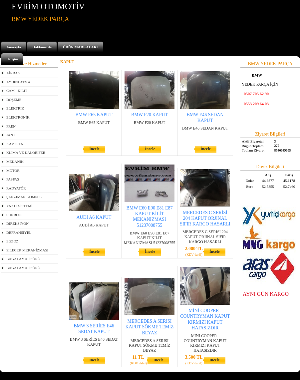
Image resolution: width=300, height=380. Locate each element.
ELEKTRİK (15, 108)
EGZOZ (12, 241)
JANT (10, 135)
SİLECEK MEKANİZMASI (27, 250)
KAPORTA (14, 144)
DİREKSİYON (17, 223)
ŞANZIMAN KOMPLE (24, 197)
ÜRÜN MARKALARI (80, 47)
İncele (94, 149)
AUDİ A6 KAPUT (94, 217)
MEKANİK (15, 162)
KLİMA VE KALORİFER (25, 153)
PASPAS (12, 179)
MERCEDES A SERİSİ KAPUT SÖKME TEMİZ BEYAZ (150, 327)
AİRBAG (13, 73)
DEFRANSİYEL (18, 232)
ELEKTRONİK (18, 117)
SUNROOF (14, 215)
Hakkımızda (42, 47)
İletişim (12, 59)
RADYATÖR (16, 188)
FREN (11, 126)
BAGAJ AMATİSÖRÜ (23, 259)
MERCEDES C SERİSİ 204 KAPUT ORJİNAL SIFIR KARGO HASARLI (205, 218)
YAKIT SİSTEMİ (19, 206)
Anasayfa (13, 47)
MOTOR (13, 171)
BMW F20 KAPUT (149, 114)
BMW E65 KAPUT (94, 114)
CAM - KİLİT (16, 91)
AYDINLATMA (18, 82)
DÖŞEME (13, 100)
